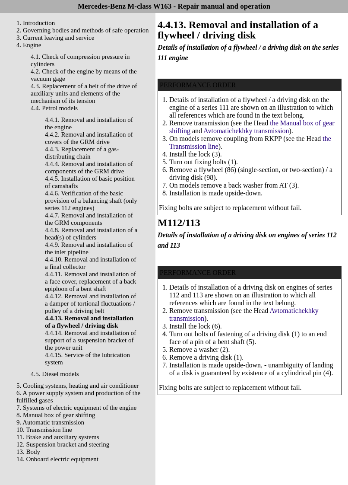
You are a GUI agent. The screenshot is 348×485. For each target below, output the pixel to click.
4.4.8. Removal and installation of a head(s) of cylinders (91, 234)
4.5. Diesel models (55, 373)
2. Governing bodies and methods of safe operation (82, 30)
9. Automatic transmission (50, 422)
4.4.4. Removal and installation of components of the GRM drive (89, 167)
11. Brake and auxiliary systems (57, 437)
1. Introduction (35, 22)
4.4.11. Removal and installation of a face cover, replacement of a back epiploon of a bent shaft (90, 281)
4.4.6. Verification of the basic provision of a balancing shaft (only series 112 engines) (91, 200)
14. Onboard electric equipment (57, 459)
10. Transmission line (44, 429)
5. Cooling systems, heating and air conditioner (77, 385)
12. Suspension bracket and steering (62, 444)
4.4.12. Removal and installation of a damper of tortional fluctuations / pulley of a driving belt (90, 303)
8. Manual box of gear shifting (55, 415)
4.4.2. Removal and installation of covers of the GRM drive (89, 138)
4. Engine (28, 44)
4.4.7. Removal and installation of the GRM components (89, 219)
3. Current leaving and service (55, 37)
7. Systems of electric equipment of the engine (76, 407)
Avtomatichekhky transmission (246, 130)
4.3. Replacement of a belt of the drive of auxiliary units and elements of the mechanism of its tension (84, 93)
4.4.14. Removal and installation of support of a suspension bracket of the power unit (90, 340)
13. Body (28, 451)
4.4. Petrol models (54, 108)
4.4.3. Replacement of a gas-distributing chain (82, 153)
